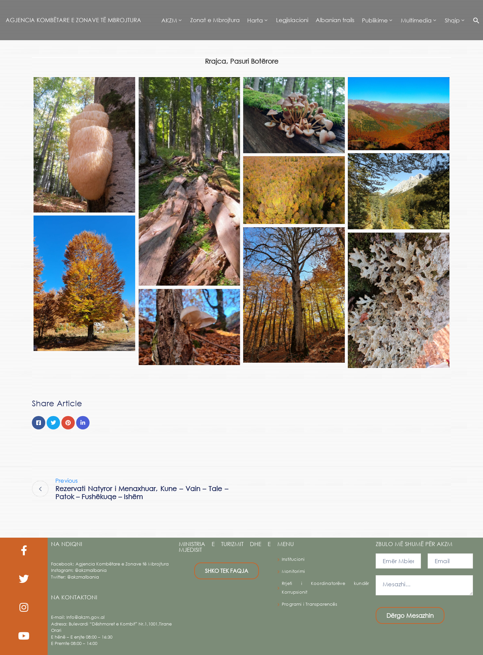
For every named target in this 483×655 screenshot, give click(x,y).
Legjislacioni (292, 19)
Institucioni (293, 559)
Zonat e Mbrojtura (215, 19)
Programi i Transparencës (309, 604)
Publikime (375, 20)
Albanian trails (335, 19)
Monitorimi (293, 571)
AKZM (169, 20)
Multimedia (416, 20)
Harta (255, 20)
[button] (474, 20)
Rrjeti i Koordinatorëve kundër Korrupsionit (325, 588)
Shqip (452, 20)
